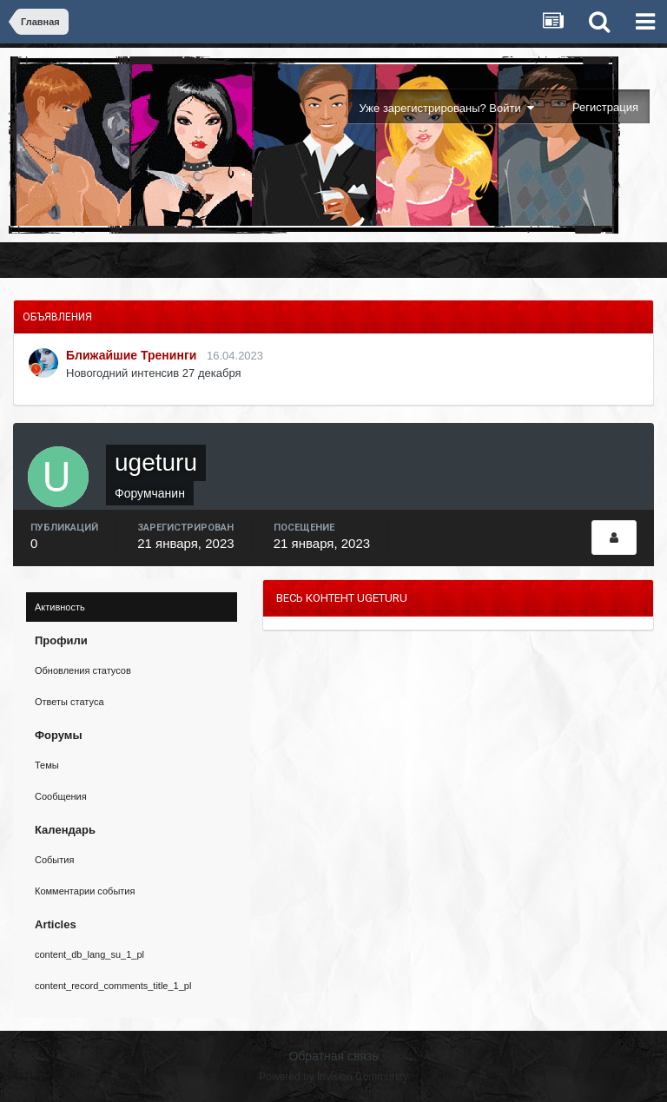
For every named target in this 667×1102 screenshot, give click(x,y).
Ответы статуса (69, 701)
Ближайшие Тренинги (131, 355)
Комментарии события (85, 891)
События (54, 860)
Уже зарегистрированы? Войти (447, 108)
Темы (47, 765)
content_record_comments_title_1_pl (113, 985)
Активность (60, 607)
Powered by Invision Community (333, 1077)
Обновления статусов (83, 670)
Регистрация (605, 107)
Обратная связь (333, 1056)
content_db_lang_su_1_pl (89, 954)
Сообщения (61, 796)
